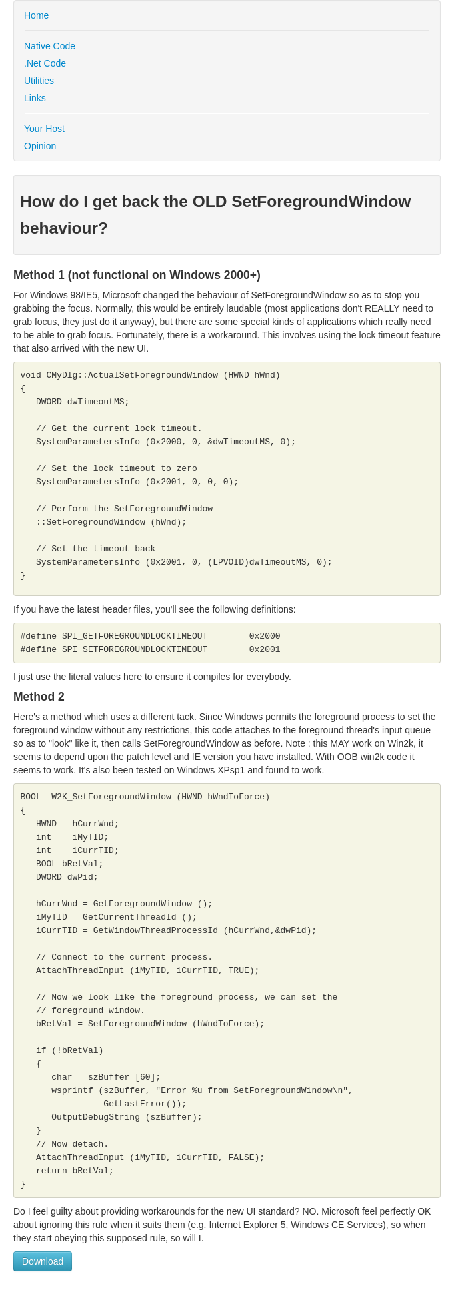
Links (35, 98)
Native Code (49, 46)
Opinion (40, 146)
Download (42, 1261)
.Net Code (45, 63)
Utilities (39, 80)
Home (36, 15)
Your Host (44, 128)
